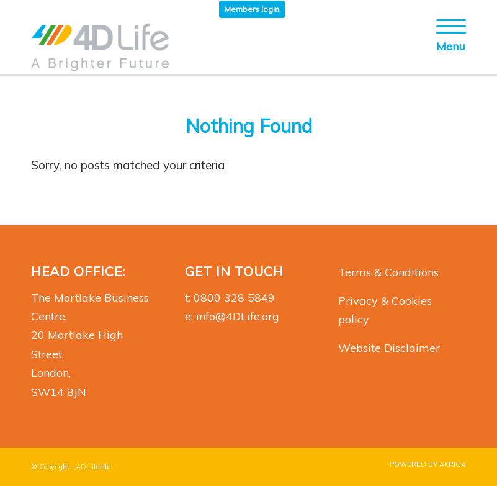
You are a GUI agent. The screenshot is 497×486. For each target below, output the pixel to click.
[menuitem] (252, 9)
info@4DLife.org (237, 316)
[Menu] (445, 46)
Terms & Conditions (388, 272)
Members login (252, 9)
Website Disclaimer (389, 348)
